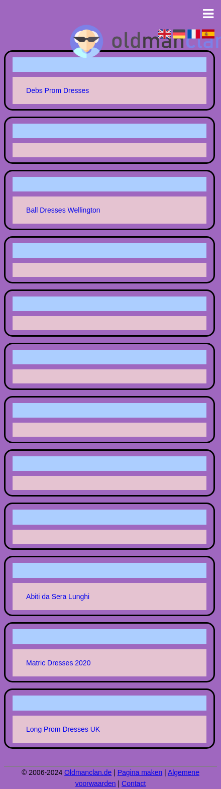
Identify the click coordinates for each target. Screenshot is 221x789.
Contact (134, 783)
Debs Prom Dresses (57, 90)
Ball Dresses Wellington (63, 210)
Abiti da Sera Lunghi (57, 597)
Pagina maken (140, 772)
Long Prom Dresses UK (63, 729)
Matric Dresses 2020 (58, 663)
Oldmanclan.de (88, 772)
